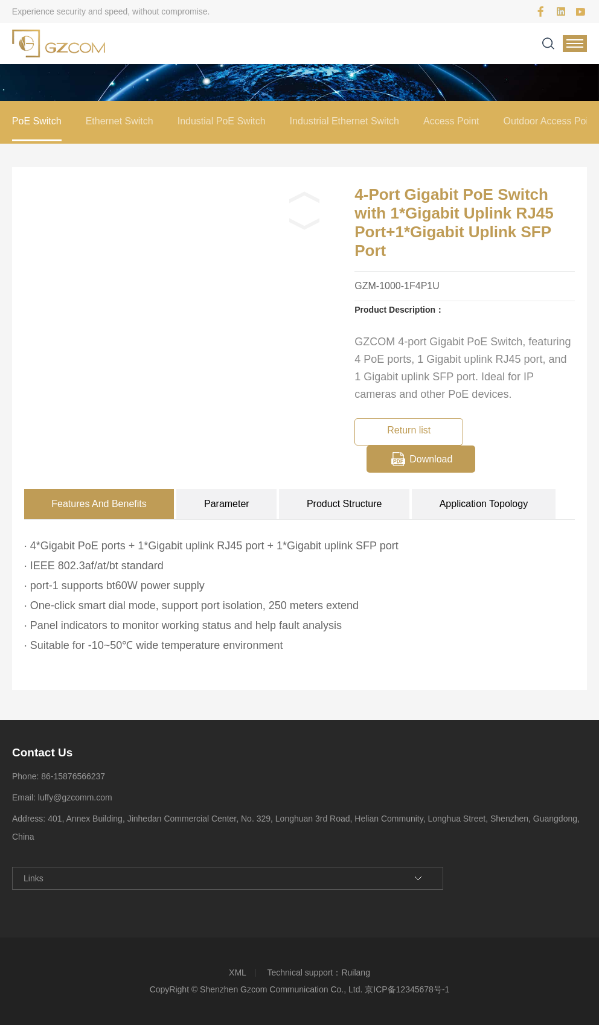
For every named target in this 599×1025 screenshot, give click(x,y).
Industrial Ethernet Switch (344, 121)
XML (237, 972)
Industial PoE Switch (222, 121)
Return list (409, 430)
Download (430, 459)
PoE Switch (37, 121)
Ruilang (355, 972)
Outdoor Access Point (549, 121)
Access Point (451, 121)
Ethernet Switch (119, 121)
